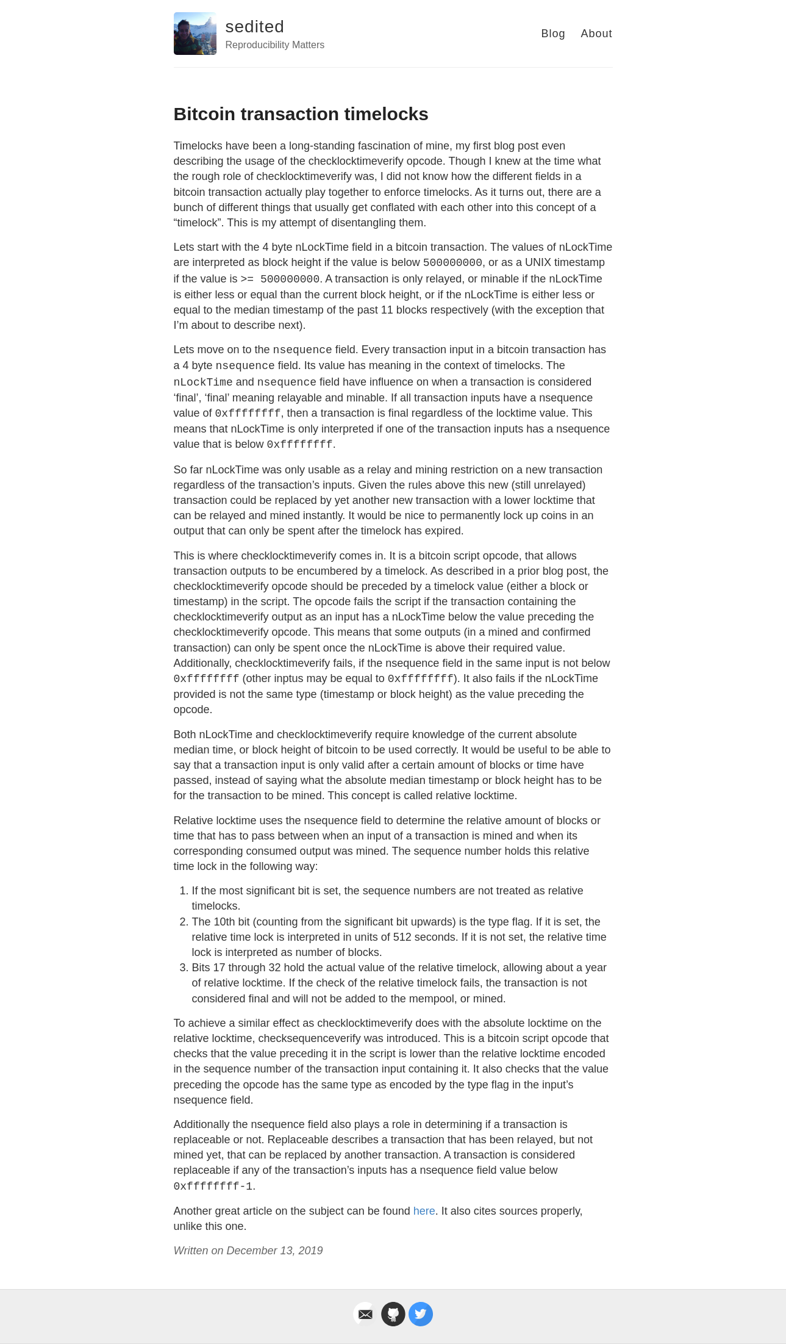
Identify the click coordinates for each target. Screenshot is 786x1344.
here (424, 1211)
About (596, 33)
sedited (255, 26)
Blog (553, 33)
